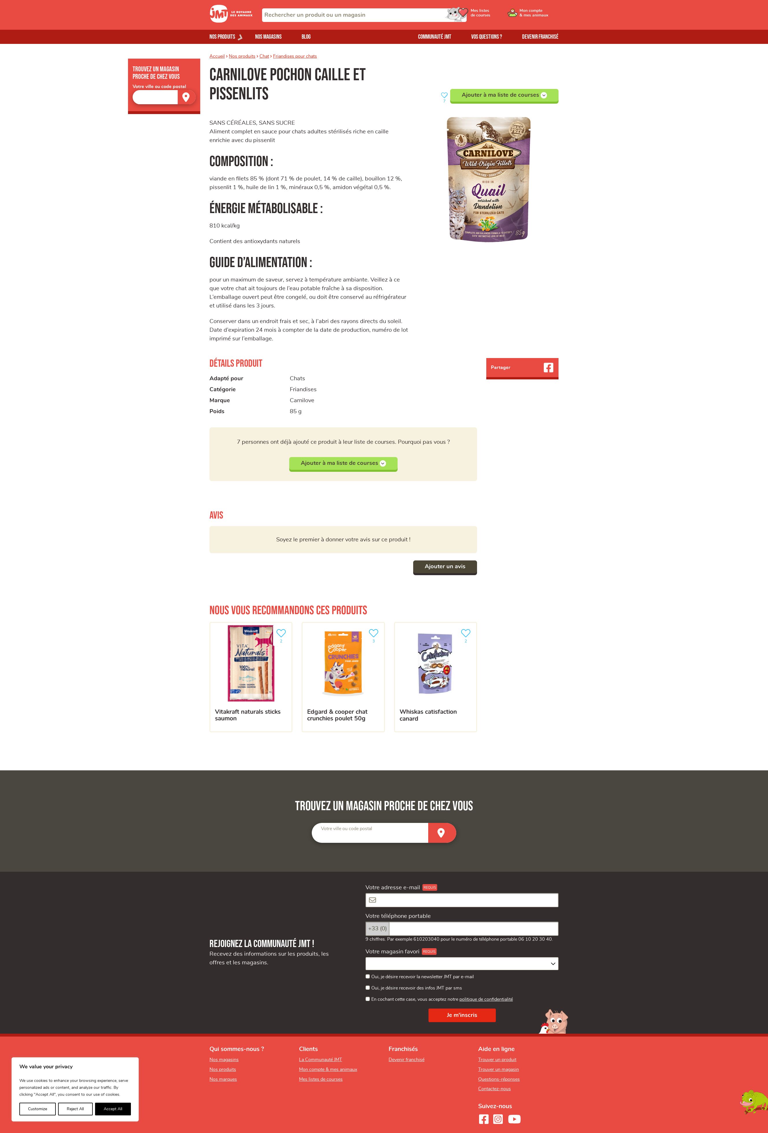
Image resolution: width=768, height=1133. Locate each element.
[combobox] (364, 15)
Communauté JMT (434, 36)
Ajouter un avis (445, 566)
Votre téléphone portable (398, 916)
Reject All (75, 1109)
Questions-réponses (499, 1079)
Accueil (217, 56)
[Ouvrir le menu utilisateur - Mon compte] (539, 15)
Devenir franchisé (540, 36)
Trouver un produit (497, 1059)
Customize (37, 1109)
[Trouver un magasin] (187, 97)
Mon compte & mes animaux (328, 1069)
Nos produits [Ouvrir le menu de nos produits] (222, 36)
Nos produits (242, 56)
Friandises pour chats (295, 56)
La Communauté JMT (320, 1059)
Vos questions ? (486, 36)
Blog (306, 36)
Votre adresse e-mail (393, 887)
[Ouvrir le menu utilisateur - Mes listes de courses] (495, 15)
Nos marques (223, 1079)
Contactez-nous (494, 1089)
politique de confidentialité (486, 999)
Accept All (113, 1109)
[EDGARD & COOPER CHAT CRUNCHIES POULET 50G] (343, 677)
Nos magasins (268, 36)
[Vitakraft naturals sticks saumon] (250, 677)
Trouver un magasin (498, 1069)
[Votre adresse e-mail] (462, 900)
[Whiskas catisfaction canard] (435, 677)
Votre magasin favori (393, 952)
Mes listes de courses (321, 1079)
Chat (264, 56)
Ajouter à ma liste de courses (504, 95)
